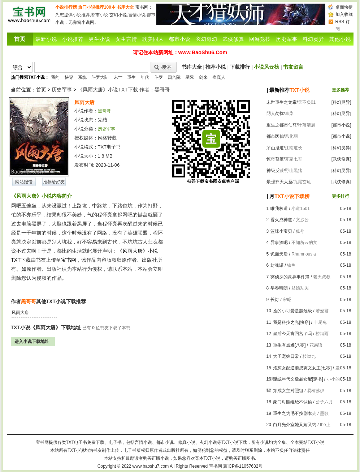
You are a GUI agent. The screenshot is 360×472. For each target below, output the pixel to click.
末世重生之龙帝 (281, 102)
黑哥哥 (104, 110)
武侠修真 (233, 39)
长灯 (274, 299)
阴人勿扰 (275, 113)
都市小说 (180, 39)
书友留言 (293, 67)
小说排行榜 (66, 7)
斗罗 (158, 77)
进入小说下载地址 (31, 341)
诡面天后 (279, 254)
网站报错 (23, 181)
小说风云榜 (266, 67)
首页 (41, 90)
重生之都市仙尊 (281, 125)
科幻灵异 (313, 39)
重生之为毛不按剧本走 (294, 413)
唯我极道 (279, 208)
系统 (82, 77)
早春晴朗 (279, 288)
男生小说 (99, 39)
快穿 (69, 77)
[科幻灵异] (341, 102)
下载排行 (240, 67)
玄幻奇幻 (206, 39)
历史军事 (287, 39)
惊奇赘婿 (275, 159)
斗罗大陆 (100, 77)
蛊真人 (218, 77)
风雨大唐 (20, 312)
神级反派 (275, 170)
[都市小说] (341, 125)
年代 (144, 77)
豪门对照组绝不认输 (292, 401)
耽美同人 (153, 39)
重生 (131, 77)
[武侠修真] (341, 159)
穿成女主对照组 (288, 390)
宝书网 (215, 466)
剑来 (203, 77)
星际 (189, 77)
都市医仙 (275, 136)
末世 (118, 77)
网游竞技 (260, 39)
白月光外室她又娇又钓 (294, 424)
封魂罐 (276, 265)
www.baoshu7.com (151, 466)
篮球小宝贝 (281, 231)
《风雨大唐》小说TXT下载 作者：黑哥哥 (123, 90)
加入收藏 (344, 14)
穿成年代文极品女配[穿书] (298, 379)
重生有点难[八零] (289, 345)
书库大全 (125, 7)
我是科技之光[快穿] (291, 322)
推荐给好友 (54, 181)
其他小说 (340, 39)
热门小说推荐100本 (97, 7)
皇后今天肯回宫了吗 (292, 333)
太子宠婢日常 (286, 356)
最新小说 (46, 39)
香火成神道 (281, 219)
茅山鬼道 (275, 147)
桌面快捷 (344, 7)
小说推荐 (73, 39)
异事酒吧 (279, 242)
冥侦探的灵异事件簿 (289, 276)
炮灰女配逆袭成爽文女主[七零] (302, 367)
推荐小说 (215, 67)
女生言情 (126, 39)
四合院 (174, 77)
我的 (55, 77)
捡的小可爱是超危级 (292, 310)
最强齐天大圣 (279, 181)
